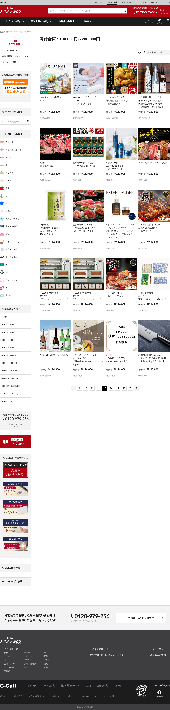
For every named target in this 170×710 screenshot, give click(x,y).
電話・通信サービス (129, 2)
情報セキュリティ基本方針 (63, 696)
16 (124, 388)
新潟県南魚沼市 (144, 118)
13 (105, 388)
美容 (26, 667)
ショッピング (98, 2)
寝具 (46, 664)
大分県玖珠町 (45, 118)
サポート (166, 2)
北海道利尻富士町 (112, 118)
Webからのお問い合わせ (140, 618)
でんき (143, 2)
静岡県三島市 (143, 248)
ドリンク (28, 660)
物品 (46, 667)
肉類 (6, 652)
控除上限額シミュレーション (15, 56)
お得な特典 (154, 2)
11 (92, 388)
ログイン (159, 23)
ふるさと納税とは (99, 649)
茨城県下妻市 (111, 248)
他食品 (47, 660)
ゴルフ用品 (9, 667)
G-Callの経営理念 (11, 568)
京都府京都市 (143, 311)
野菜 (46, 656)
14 (111, 388)
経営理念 (18, 696)
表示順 (141, 52)
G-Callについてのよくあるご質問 (98, 696)
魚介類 (27, 652)
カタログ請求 (156, 649)
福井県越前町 (78, 248)
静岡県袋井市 (111, 180)
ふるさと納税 (112, 2)
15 (117, 388)
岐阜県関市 (142, 376)
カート (168, 23)
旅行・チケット (11, 664)
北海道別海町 (78, 376)
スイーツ (28, 656)
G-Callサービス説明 (12, 581)
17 (130, 388)
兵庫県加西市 (143, 180)
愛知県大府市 (78, 118)
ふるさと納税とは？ (11, 50)
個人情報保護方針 (36, 696)
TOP (1, 32)
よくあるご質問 (9, 62)
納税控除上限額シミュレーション (107, 655)
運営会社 (4, 696)
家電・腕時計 (30, 664)
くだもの (8, 656)
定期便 (7, 671)
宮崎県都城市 (45, 180)
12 (98, 388)
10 (86, 388)
